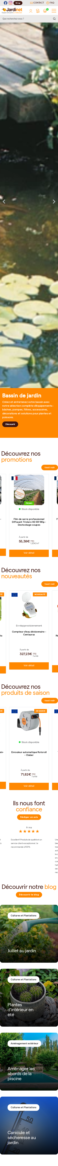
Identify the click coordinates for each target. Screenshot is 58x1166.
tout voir (50, 467)
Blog (18, 3)
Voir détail (29, 553)
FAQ (50, 3)
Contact (37, 3)
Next (54, 201)
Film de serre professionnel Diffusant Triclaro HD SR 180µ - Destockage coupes (29, 522)
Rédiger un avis (29, 817)
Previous (4, 201)
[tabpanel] (29, 201)
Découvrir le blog (29, 894)
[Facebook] (5, 3)
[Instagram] (10, 3)
